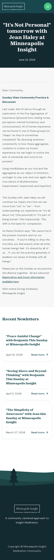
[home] (13, 6)
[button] (48, 6)
